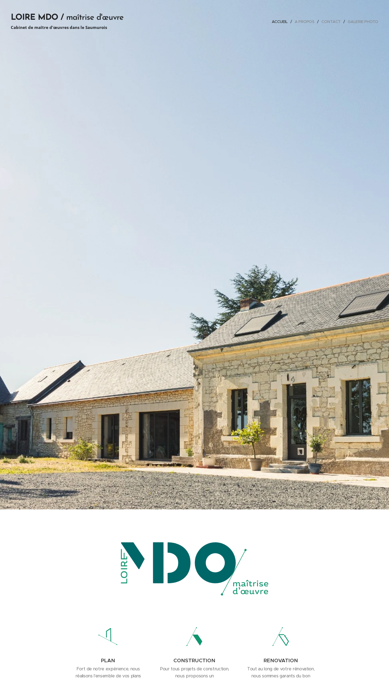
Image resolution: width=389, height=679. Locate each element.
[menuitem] (280, 21)
